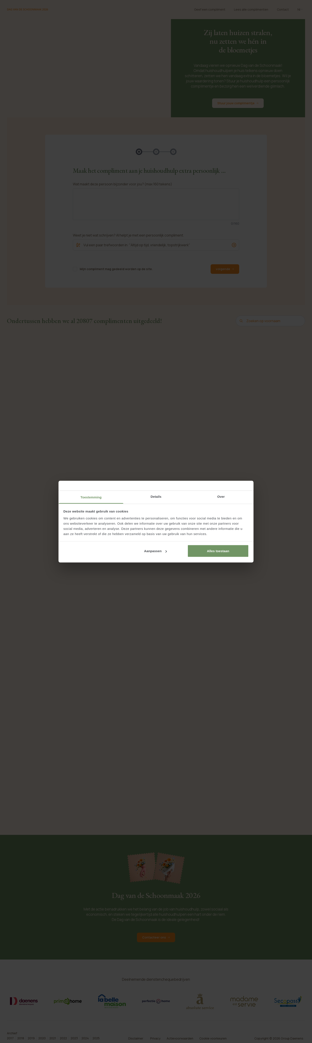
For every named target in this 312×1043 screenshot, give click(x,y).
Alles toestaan (218, 551)
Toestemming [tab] (91, 497)
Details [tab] (156, 496)
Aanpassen (155, 551)
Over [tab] (221, 496)
